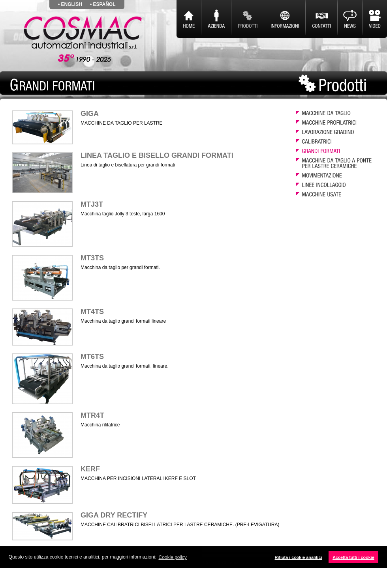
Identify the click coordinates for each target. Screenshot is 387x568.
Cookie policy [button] (173, 557)
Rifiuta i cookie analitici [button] (298, 557)
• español (103, 4)
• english (70, 4)
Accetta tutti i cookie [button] (353, 557)
